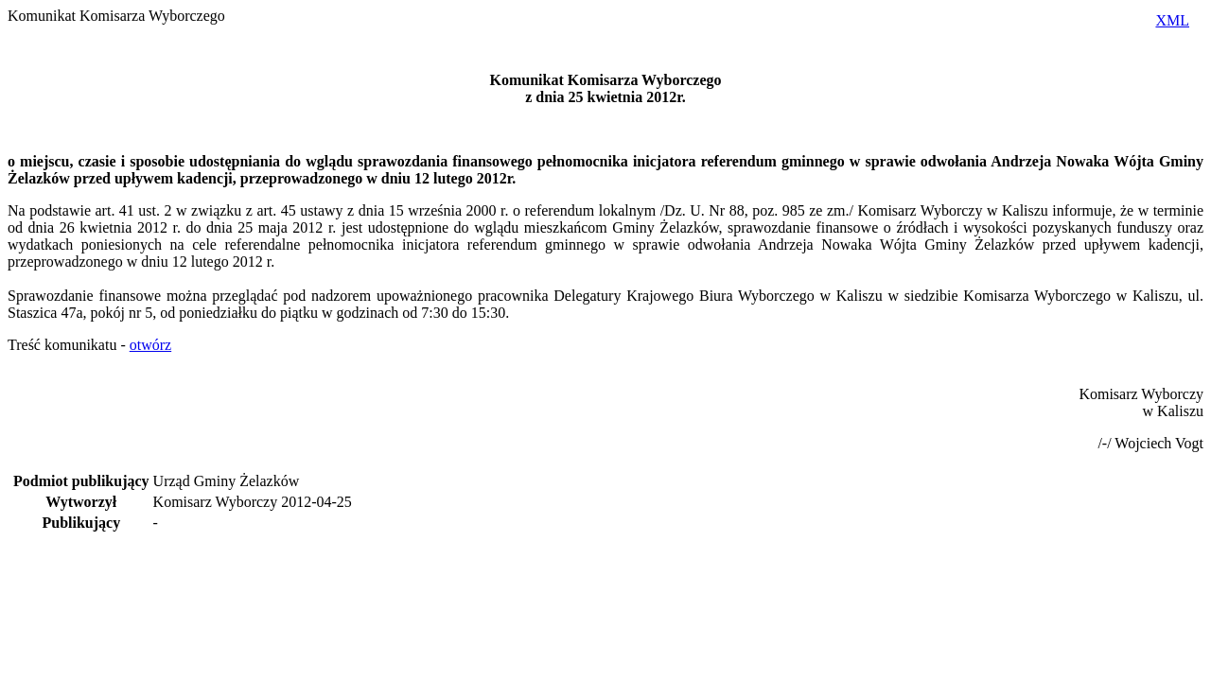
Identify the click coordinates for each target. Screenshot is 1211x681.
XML (1172, 20)
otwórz (150, 345)
